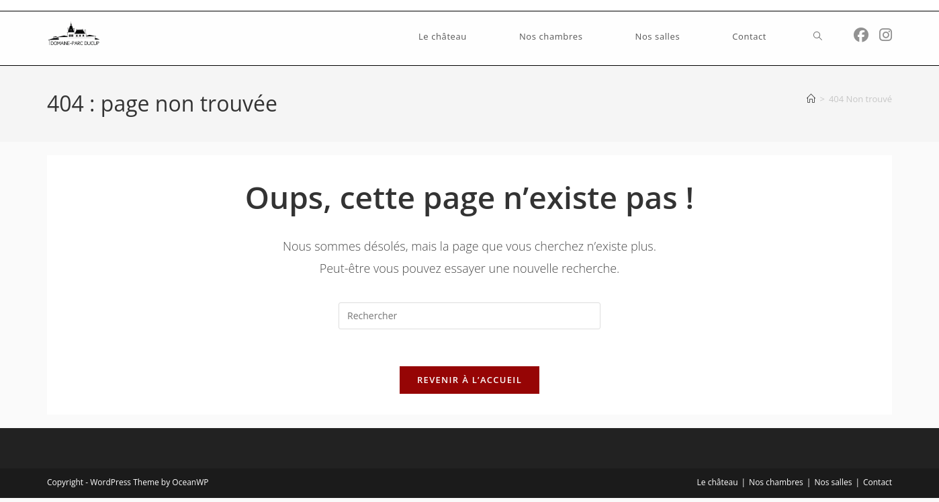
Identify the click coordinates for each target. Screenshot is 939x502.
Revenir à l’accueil (469, 384)
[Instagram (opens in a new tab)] (885, 34)
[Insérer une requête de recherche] (469, 315)
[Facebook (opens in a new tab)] (861, 34)
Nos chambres (776, 486)
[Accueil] (811, 99)
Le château (717, 486)
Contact (877, 486)
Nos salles (833, 486)
